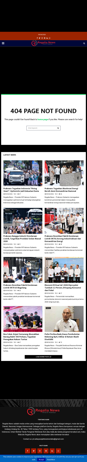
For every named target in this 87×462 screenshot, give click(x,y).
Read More (51, 459)
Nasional (7, 162)
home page (43, 119)
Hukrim (7, 308)
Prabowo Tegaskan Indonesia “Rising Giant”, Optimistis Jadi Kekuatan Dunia (21, 190)
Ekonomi (48, 162)
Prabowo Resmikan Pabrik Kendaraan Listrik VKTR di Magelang (20, 287)
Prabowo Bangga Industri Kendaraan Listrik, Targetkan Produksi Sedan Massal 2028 (22, 238)
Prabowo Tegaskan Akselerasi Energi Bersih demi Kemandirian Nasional (61, 190)
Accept (41, 460)
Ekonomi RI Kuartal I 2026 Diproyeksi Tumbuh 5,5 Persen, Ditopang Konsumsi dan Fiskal (63, 288)
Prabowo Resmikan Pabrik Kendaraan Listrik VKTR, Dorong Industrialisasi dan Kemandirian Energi (63, 238)
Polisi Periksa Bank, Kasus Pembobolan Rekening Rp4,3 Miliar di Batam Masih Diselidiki (62, 337)
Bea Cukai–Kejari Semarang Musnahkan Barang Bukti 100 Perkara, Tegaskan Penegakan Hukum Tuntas (21, 337)
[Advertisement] (43, 16)
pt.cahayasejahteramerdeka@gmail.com (48, 439)
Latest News (9, 155)
